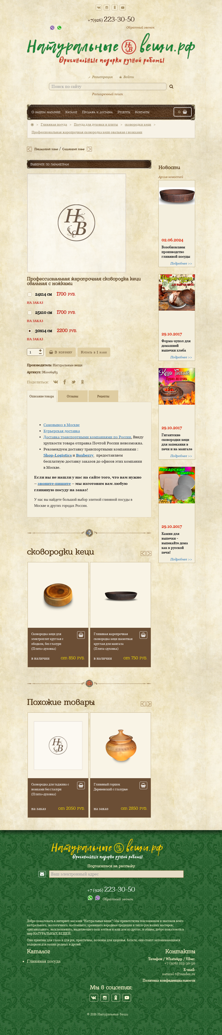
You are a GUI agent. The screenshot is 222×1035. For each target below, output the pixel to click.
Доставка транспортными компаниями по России (87, 437)
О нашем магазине (46, 112)
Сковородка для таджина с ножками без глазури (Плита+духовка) (50, 789)
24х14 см (55, 294)
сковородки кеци (138, 124)
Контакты (142, 112)
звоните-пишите (54, 483)
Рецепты (124, 112)
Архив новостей (170, 177)
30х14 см (56, 330)
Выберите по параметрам (49, 164)
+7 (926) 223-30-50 (179, 963)
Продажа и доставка (97, 112)
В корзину (60, 352)
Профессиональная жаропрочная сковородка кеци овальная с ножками (87, 132)
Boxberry (85, 455)
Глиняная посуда (54, 124)
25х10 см (55, 312)
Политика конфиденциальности (169, 980)
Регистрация (100, 77)
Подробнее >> (181, 263)
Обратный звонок (140, 27)
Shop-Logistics (57, 455)
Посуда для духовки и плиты (96, 124)
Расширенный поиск (107, 94)
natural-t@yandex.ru (178, 974)
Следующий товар (73, 149)
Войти (126, 77)
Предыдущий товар (46, 149)
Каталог (71, 112)
